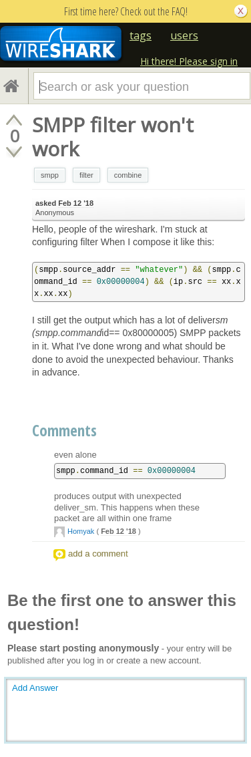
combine (128, 175)
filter (86, 175)
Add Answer (35, 688)
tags (141, 35)
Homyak (80, 531)
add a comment (98, 554)
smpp (50, 175)
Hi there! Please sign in (189, 61)
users (184, 35)
